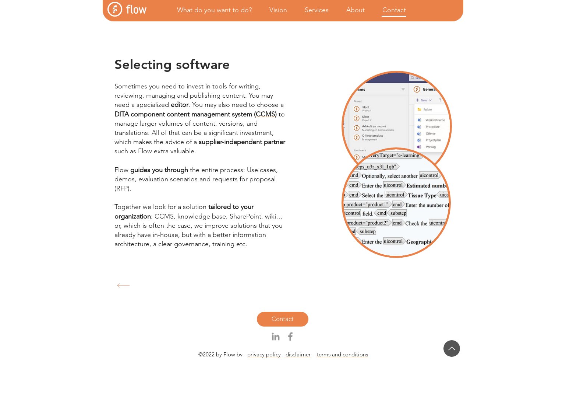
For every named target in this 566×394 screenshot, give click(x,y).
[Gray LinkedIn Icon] (275, 336)
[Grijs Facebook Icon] (290, 336)
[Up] (451, 348)
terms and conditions (342, 354)
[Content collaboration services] (194, 285)
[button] (211, 10)
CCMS (265, 114)
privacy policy (264, 354)
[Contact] (282, 319)
